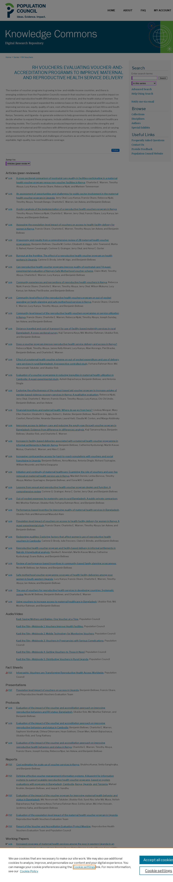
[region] (86, 865)
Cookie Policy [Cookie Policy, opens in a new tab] (29, 871)
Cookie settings (84, 867)
